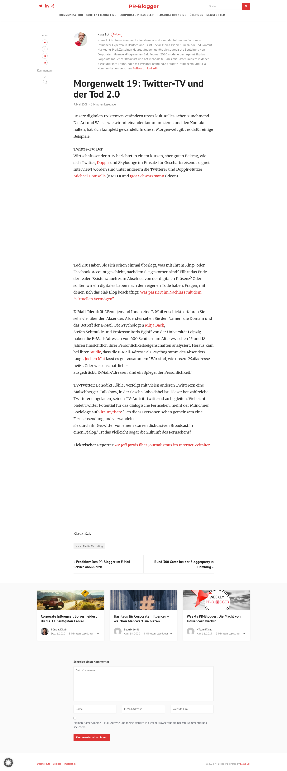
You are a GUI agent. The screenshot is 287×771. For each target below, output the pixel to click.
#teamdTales (204, 629)
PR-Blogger (144, 6)
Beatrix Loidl (131, 629)
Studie (95, 352)
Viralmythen (109, 412)
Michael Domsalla (90, 176)
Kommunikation (71, 15)
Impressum (70, 763)
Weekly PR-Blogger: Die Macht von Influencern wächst (214, 618)
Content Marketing (101, 15)
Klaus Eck (110, 34)
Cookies (57, 763)
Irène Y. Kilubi (59, 629)
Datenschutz (43, 763)
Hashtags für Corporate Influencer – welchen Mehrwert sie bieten (141, 618)
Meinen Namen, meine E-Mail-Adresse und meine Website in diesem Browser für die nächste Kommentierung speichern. (140, 725)
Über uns (196, 15)
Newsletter (215, 15)
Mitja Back (154, 325)
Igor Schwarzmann (147, 176)
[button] (8, 762)
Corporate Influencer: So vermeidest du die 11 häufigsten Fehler (69, 618)
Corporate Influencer (136, 15)
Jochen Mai (95, 358)
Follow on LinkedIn (146, 68)
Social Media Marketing (89, 546)
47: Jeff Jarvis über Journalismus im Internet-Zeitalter (162, 445)
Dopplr (103, 162)
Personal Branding (171, 15)
